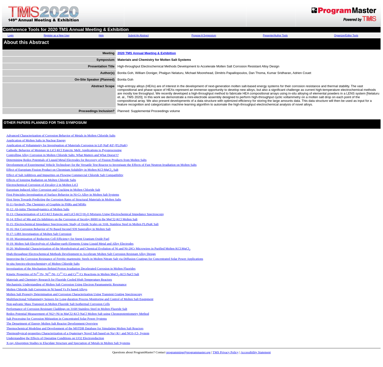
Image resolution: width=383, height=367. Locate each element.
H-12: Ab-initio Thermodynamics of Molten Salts (37, 209)
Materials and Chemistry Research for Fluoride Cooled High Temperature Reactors (59, 279)
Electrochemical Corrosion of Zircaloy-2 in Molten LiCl (42, 185)
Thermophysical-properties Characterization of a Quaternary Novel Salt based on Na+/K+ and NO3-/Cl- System (77, 333)
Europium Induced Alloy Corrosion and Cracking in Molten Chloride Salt (53, 189)
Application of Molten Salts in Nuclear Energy (36, 140)
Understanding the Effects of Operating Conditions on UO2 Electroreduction (55, 338)
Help (101, 35)
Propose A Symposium (204, 35)
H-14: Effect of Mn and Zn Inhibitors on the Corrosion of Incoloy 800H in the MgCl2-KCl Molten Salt (72, 219)
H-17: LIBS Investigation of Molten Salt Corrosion (38, 234)
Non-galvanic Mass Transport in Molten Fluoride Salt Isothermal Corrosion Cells (58, 304)
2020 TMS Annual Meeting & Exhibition (146, 53)
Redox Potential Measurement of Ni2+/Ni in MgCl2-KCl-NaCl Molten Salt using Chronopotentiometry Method (77, 313)
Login (10, 35)
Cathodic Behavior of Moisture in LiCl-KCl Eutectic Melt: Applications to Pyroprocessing (64, 150)
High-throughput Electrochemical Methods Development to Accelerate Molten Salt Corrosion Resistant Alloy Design (81, 254)
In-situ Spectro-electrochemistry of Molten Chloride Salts (43, 263)
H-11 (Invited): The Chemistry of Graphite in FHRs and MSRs (46, 204)
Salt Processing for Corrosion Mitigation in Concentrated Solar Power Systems (56, 318)
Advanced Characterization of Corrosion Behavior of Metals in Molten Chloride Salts (60, 135)
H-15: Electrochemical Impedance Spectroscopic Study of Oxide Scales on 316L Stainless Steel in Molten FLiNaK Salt (82, 224)
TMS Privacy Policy (226, 352)
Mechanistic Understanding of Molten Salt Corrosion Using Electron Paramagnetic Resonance (66, 284)
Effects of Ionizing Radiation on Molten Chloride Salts (41, 180)
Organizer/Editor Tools (346, 35)
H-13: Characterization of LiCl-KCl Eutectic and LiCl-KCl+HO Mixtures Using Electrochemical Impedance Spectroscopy (85, 214)
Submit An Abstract (138, 35)
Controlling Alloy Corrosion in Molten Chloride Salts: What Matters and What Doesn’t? (62, 155)
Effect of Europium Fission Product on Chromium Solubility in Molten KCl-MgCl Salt (62, 169)
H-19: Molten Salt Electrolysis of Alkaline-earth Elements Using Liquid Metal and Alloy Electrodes (70, 243)
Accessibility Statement (256, 352)
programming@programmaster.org (188, 352)
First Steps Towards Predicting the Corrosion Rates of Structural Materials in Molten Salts (63, 199)
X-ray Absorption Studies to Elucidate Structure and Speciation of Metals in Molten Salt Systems (68, 343)
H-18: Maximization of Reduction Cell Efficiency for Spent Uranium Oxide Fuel (57, 239)
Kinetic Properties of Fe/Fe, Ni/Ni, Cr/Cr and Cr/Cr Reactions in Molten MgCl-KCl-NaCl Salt (72, 274)
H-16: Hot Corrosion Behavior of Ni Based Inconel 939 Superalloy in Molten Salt (58, 229)
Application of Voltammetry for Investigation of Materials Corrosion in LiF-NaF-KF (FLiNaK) (67, 145)
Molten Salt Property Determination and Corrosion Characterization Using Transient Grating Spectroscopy (74, 294)
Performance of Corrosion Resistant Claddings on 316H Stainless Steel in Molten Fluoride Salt (66, 309)
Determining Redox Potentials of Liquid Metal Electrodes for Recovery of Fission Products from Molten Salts (76, 160)
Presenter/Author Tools (275, 35)
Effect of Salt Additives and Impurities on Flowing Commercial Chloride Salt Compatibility (64, 175)
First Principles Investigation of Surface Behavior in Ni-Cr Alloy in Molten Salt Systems (62, 194)
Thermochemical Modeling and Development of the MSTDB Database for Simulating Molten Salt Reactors (74, 328)
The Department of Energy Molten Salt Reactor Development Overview (52, 323)
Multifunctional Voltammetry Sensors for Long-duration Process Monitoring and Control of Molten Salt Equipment (79, 299)
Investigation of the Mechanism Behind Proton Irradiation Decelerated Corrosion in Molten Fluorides (71, 268)
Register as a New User (57, 35)
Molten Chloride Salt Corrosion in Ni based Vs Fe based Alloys (46, 289)
